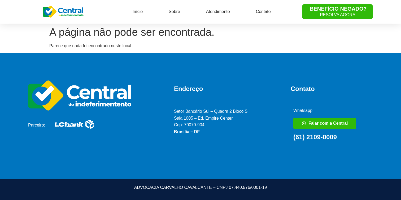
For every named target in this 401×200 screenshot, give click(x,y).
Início (138, 11)
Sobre (174, 11)
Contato (263, 11)
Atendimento (218, 11)
